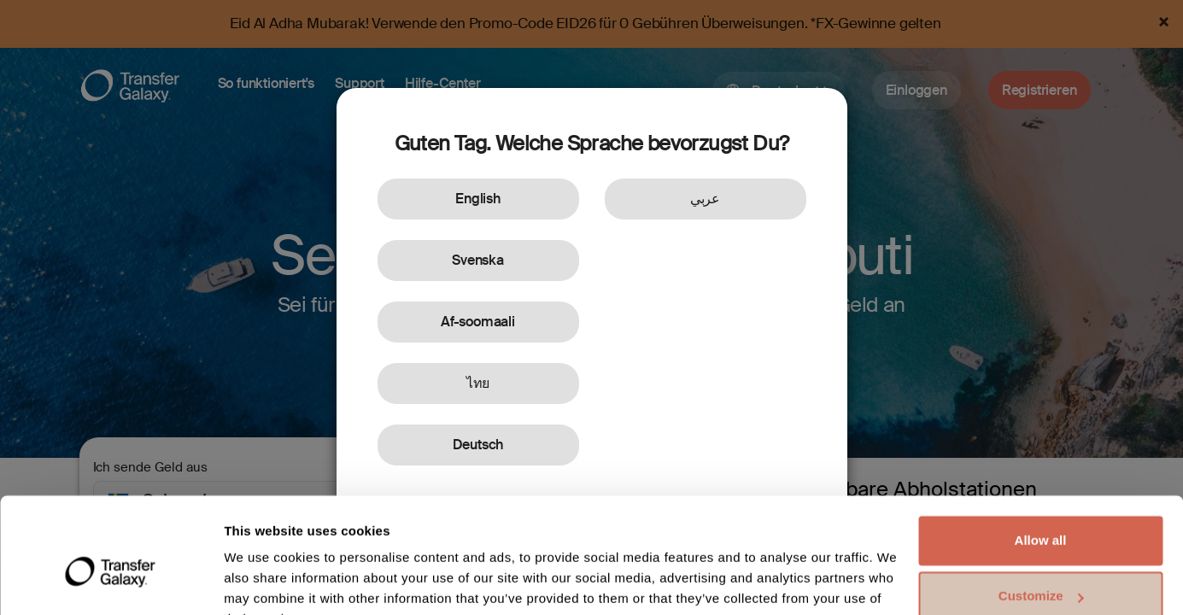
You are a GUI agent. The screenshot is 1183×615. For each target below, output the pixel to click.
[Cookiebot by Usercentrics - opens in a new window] (110, 581)
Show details (263, 581)
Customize (1041, 511)
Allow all (1041, 455)
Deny (1041, 567)
